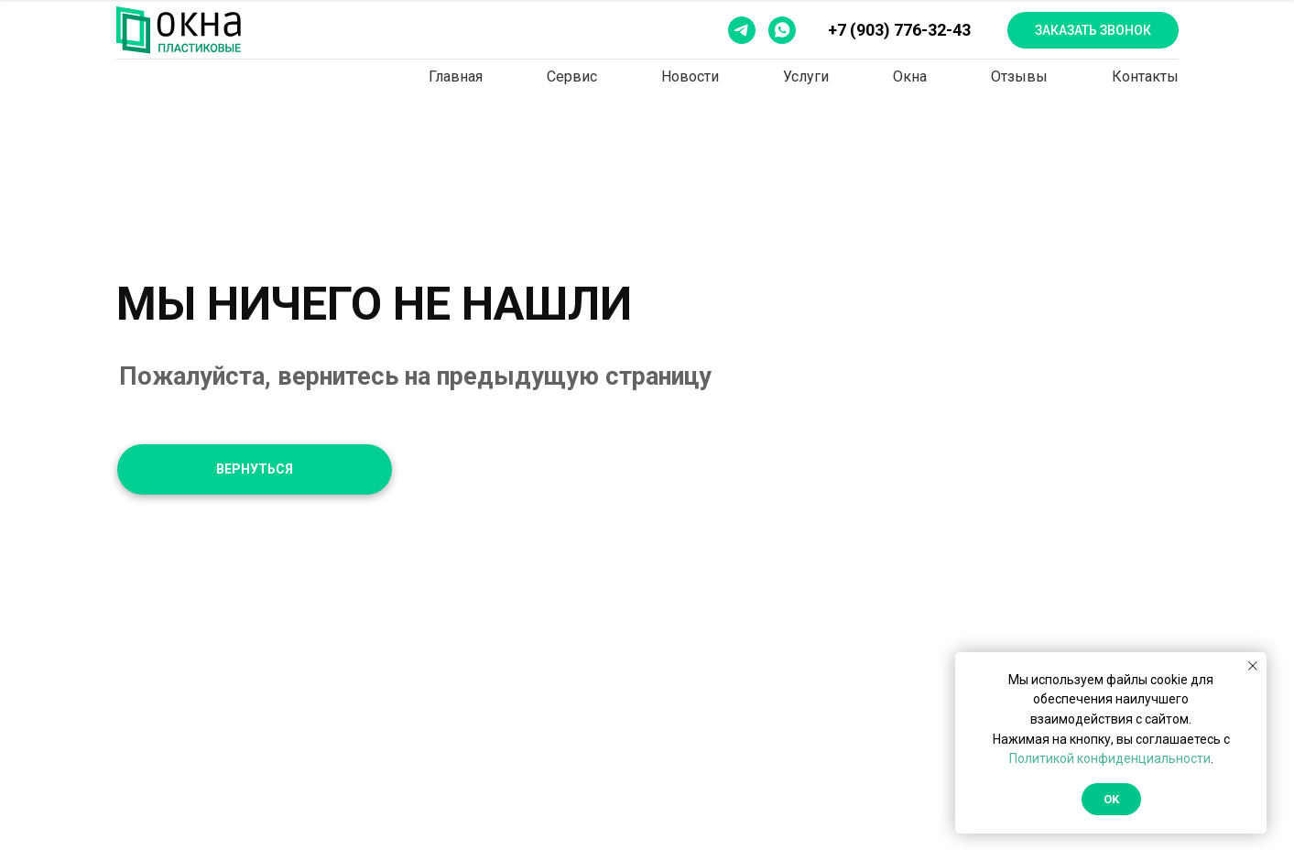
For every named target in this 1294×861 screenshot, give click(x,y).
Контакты (1145, 76)
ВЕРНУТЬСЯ (254, 469)
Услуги (806, 76)
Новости (690, 76)
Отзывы (1019, 76)
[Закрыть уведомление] (1253, 666)
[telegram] (742, 30)
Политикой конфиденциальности (1110, 758)
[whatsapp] (782, 30)
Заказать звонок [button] (1093, 30)
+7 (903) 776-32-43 (899, 29)
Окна (910, 76)
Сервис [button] (572, 76)
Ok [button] (1111, 799)
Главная (456, 76)
